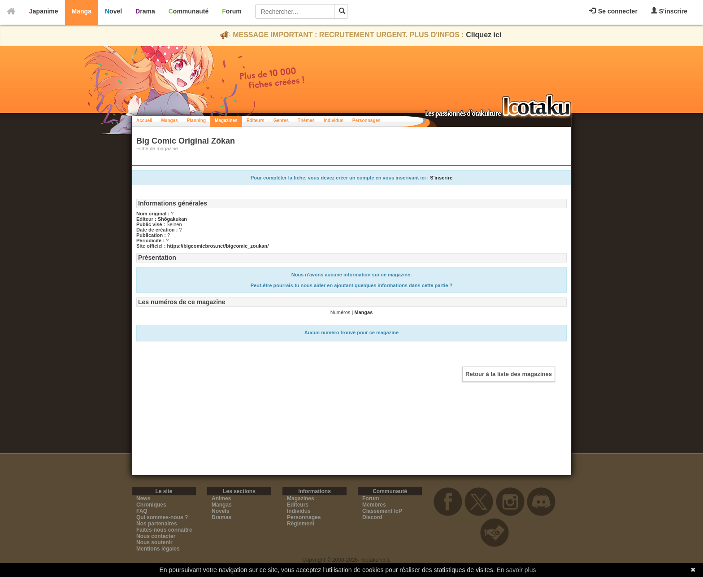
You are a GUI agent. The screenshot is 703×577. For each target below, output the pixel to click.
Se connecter (613, 11)
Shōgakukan (172, 219)
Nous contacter (155, 536)
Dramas (221, 517)
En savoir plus (516, 569)
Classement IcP (382, 511)
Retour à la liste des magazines (508, 374)
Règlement (300, 523)
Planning (196, 120)
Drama (145, 11)
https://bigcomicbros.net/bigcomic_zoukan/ (218, 246)
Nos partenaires (156, 523)
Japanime (43, 11)
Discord (372, 517)
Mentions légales (158, 549)
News (143, 498)
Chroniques (151, 505)
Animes (221, 498)
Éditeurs (256, 120)
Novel (113, 11)
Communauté (188, 11)
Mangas (169, 120)
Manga (81, 11)
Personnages (366, 120)
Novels (220, 511)
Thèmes (306, 120)
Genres (281, 120)
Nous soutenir (154, 542)
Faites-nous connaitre (164, 530)
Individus (333, 120)
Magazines (226, 120)
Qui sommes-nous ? (162, 517)
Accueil (144, 120)
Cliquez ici (483, 35)
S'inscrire (669, 11)
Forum (232, 11)
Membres (374, 505)
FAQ (142, 511)
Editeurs (297, 505)
